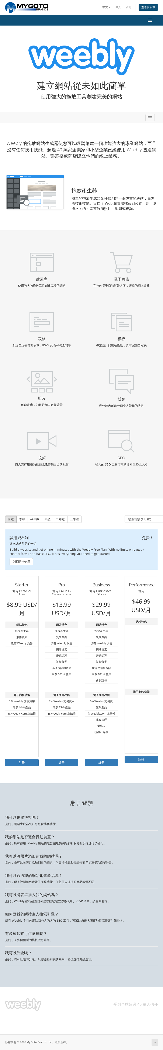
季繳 (22, 519)
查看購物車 (148, 7)
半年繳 (34, 519)
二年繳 (60, 519)
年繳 (48, 519)
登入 (118, 7)
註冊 (128, 7)
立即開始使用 (21, 562)
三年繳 (74, 519)
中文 (106, 7)
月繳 (11, 519)
